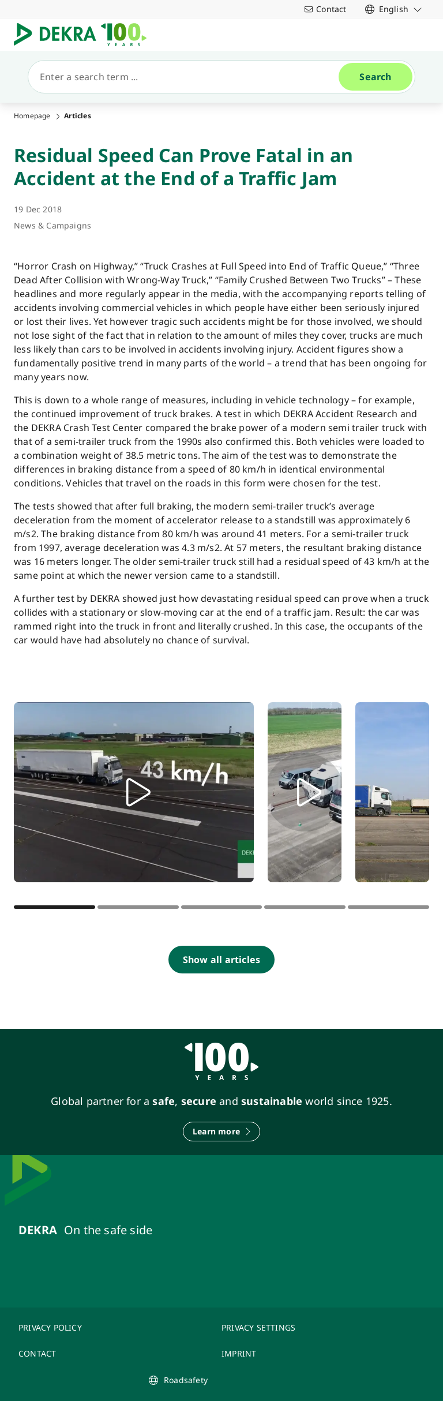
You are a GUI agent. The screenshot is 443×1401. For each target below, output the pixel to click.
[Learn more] (221, 1131)
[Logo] (85, 34)
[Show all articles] (221, 959)
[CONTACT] (113, 1353)
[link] (393, 9)
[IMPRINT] (316, 1353)
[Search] (188, 77)
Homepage (32, 116)
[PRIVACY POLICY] (113, 1327)
